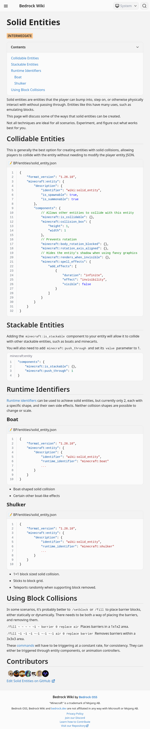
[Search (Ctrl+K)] (144, 6)
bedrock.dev (58, 707)
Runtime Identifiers (26, 70)
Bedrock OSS (88, 696)
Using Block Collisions (28, 89)
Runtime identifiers (22, 400)
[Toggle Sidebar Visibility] (5, 6)
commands (25, 644)
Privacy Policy (75, 712)
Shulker (20, 83)
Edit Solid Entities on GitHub (31, 679)
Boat (18, 77)
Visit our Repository (75, 724)
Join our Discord (75, 716)
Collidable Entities (25, 58)
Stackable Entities (24, 64)
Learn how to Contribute (75, 720)
